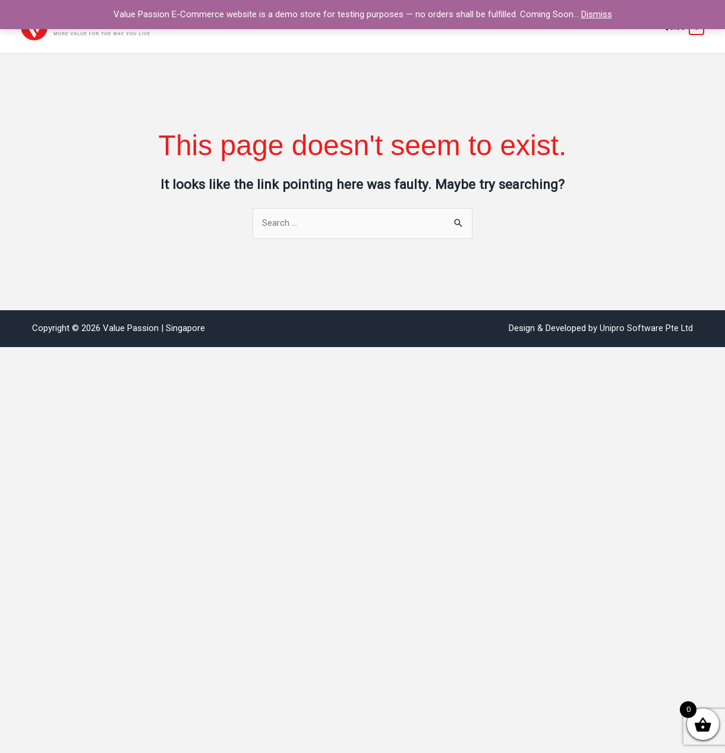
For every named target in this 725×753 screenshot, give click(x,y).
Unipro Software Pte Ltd (646, 328)
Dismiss (596, 14)
